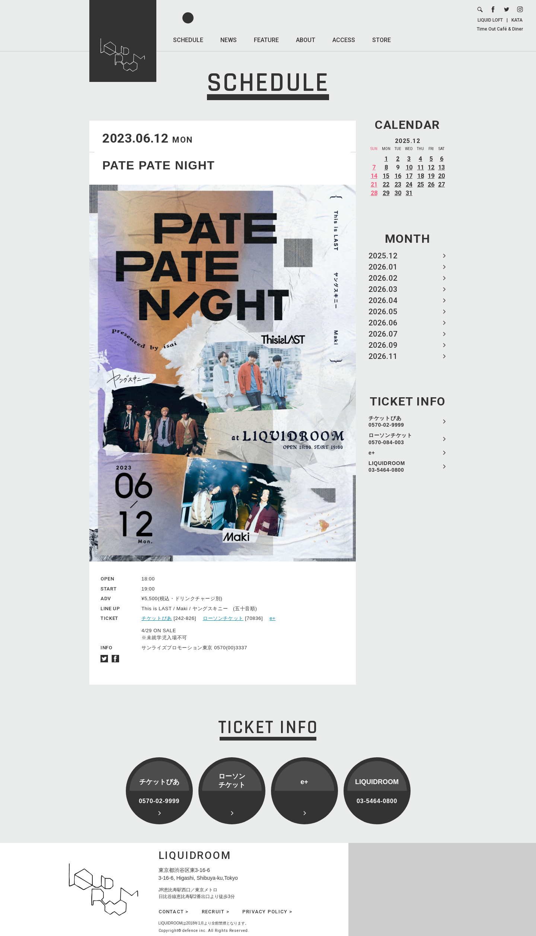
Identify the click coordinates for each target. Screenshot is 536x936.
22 (386, 184)
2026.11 (383, 356)
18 (420, 175)
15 (386, 175)
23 (398, 184)
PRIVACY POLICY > (267, 911)
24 (409, 184)
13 (441, 167)
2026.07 (383, 334)
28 (374, 193)
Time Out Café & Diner (500, 29)
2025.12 (383, 256)
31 (409, 193)
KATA (517, 20)
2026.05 (383, 311)
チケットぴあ (156, 618)
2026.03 (383, 289)
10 (409, 167)
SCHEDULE (188, 40)
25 (420, 184)
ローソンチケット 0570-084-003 (390, 438)
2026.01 (383, 267)
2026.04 (383, 300)
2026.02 (383, 278)
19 (431, 175)
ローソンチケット (223, 618)
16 (398, 175)
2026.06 (383, 323)
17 (409, 175)
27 (441, 184)
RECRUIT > (215, 911)
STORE (381, 40)
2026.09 (383, 345)
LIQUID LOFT (490, 20)
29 (386, 193)
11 (420, 167)
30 (398, 193)
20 (441, 175)
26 (431, 184)
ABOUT (305, 40)
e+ (371, 453)
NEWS (228, 40)
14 (374, 175)
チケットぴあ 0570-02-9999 (386, 421)
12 (431, 167)
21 (374, 184)
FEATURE (266, 40)
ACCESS (343, 40)
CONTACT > (174, 911)
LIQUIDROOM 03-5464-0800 (386, 466)
